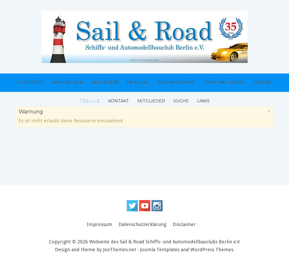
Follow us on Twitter (132, 205)
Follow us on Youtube (144, 205)
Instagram (157, 205)
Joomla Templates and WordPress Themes (186, 249)
